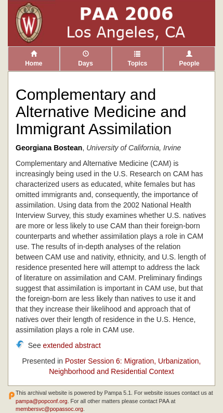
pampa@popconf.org (42, 401)
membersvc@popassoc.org (49, 409)
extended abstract (72, 345)
